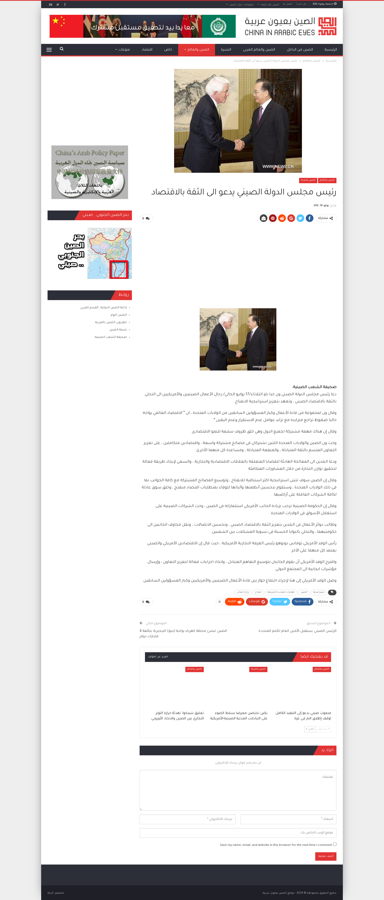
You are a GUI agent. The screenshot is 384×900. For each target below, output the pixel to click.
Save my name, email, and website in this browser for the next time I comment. (275, 844)
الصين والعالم (198, 50)
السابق (323, 728)
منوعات (124, 50)
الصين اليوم (119, 315)
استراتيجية (318, 592)
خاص (168, 50)
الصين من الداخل (300, 50)
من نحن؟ (301, 4)
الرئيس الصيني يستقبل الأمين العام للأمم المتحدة (297, 630)
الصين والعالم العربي (259, 50)
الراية (51, 892)
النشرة (226, 50)
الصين (304, 592)
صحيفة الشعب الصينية (111, 337)
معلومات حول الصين (241, 5)
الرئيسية (331, 50)
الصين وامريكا (308, 180)
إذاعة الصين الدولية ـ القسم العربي (103, 308)
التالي (310, 728)
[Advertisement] (238, 262)
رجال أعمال (243, 592)
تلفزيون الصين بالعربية (111, 322)
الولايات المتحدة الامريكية (281, 592)
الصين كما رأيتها (270, 5)
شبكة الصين (118, 330)
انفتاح (258, 592)
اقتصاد (147, 50)
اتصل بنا (287, 4)
